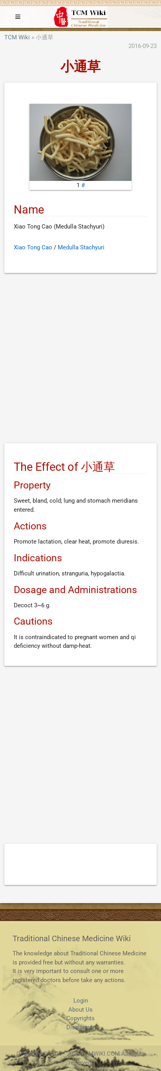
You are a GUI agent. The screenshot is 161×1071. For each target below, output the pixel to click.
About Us (80, 1009)
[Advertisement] (80, 359)
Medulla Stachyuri (81, 247)
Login (80, 1000)
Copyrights (80, 1018)
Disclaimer (80, 1027)
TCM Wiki (17, 37)
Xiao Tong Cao (33, 247)
